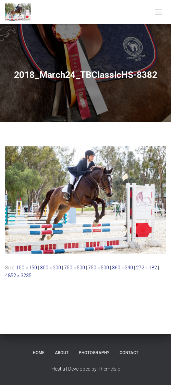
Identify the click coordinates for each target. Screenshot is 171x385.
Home (39, 352)
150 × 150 (26, 267)
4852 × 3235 (18, 275)
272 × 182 (146, 267)
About (62, 352)
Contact (129, 352)
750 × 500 (74, 267)
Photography (94, 352)
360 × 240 (122, 267)
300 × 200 (50, 267)
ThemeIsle (109, 369)
